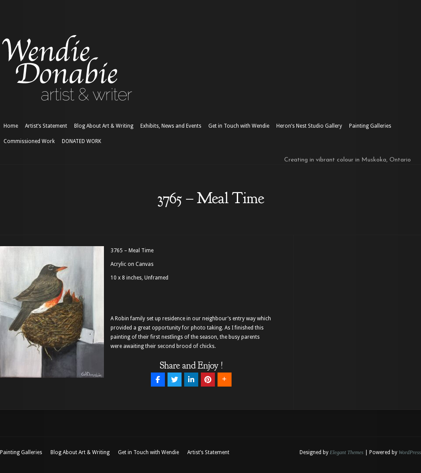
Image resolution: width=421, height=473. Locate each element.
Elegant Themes (347, 452)
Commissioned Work (29, 141)
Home (11, 126)
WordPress (410, 452)
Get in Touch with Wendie (238, 126)
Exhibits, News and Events (170, 126)
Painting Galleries (370, 126)
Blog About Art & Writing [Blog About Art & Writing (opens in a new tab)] (103, 126)
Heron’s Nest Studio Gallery (309, 126)
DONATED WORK (81, 141)
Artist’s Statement (46, 126)
